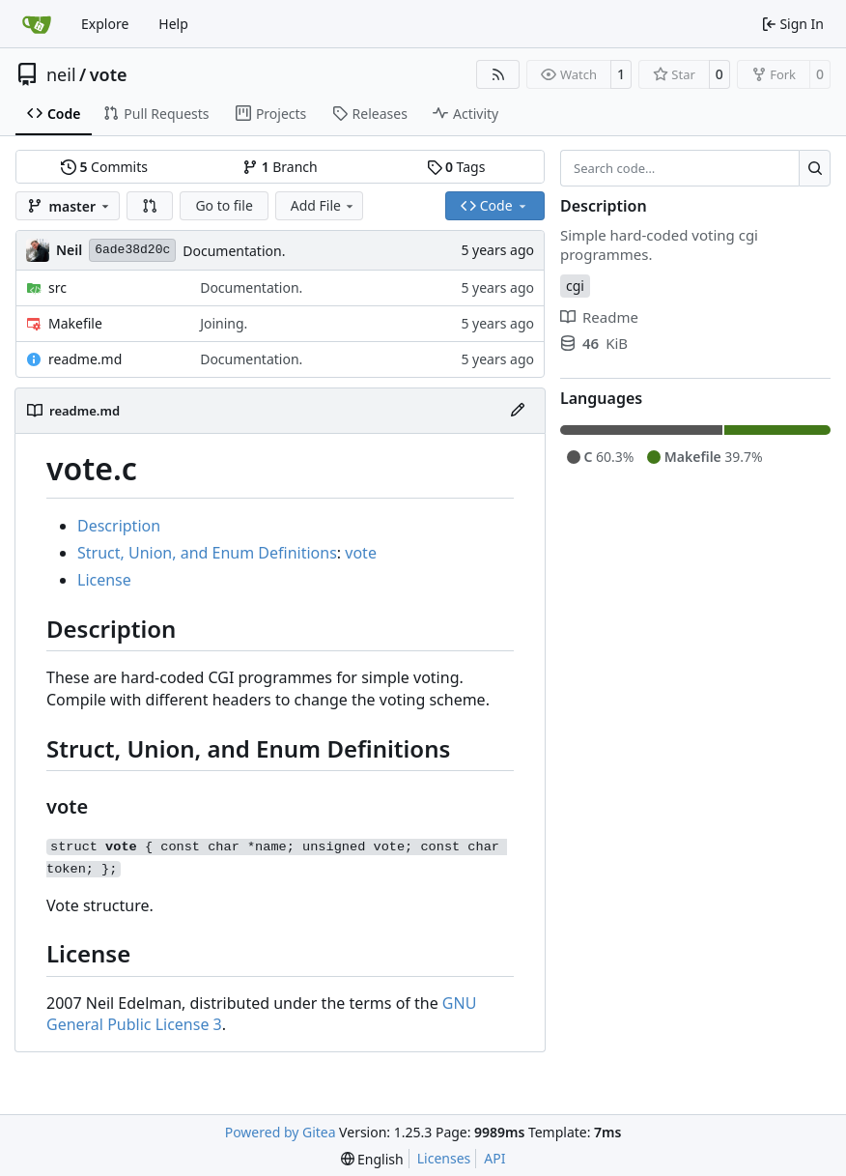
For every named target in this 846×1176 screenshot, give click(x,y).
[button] (150, 205)
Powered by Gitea (280, 1132)
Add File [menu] (323, 205)
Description (118, 525)
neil (61, 74)
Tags (456, 167)
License (104, 579)
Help (173, 23)
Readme (599, 317)
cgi (575, 285)
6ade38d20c (132, 250)
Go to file (223, 205)
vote (108, 74)
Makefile (75, 323)
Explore (104, 23)
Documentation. (234, 251)
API (494, 1158)
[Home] (37, 24)
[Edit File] (517, 410)
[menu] (372, 1159)
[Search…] (815, 168)
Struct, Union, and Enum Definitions (207, 552)
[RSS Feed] (498, 74)
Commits (104, 167)
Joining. (223, 323)
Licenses (444, 1158)
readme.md (85, 359)
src (57, 287)
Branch (280, 167)
